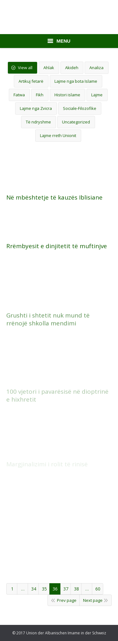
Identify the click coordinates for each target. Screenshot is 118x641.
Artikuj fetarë (31, 81)
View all (25, 67)
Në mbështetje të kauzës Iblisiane (54, 197)
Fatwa (19, 95)
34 (33, 589)
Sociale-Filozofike (79, 108)
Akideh (71, 67)
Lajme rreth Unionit (58, 135)
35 (44, 589)
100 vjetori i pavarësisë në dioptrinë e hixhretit (57, 414)
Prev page (66, 600)
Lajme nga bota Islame (75, 81)
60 (97, 589)
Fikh (39, 95)
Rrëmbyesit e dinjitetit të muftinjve (56, 246)
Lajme (97, 95)
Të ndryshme (38, 122)
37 (65, 589)
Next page (93, 600)
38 (76, 589)
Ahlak (48, 67)
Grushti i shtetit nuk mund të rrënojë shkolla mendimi (48, 345)
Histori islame (67, 95)
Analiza (96, 67)
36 (55, 589)
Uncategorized (76, 122)
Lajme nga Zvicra (36, 108)
